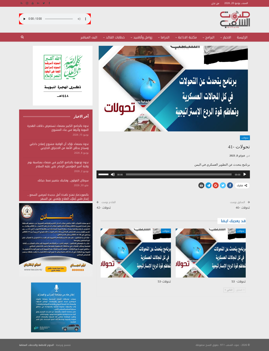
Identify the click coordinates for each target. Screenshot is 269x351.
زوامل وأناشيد (142, 37)
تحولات (245, 138)
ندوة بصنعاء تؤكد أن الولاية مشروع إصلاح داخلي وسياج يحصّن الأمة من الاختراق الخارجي (59, 146)
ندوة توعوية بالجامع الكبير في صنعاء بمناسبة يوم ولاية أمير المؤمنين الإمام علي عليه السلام (58, 164)
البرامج (209, 37)
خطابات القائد (115, 37)
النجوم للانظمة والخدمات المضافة (36, 345)
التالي (228, 290)
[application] (173, 174)
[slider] (179, 174)
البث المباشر (89, 37)
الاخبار (227, 37)
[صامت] (113, 174)
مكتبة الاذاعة (187, 37)
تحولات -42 (103, 207)
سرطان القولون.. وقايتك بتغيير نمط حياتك (63, 180)
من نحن (215, 3)
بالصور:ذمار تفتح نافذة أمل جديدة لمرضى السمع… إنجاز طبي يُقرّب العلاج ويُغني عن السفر (58, 196)
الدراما (165, 37)
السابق (240, 290)
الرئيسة (242, 37)
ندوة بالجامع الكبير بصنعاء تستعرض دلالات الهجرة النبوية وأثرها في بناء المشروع (58, 128)
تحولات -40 (243, 207)
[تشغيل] (245, 174)
